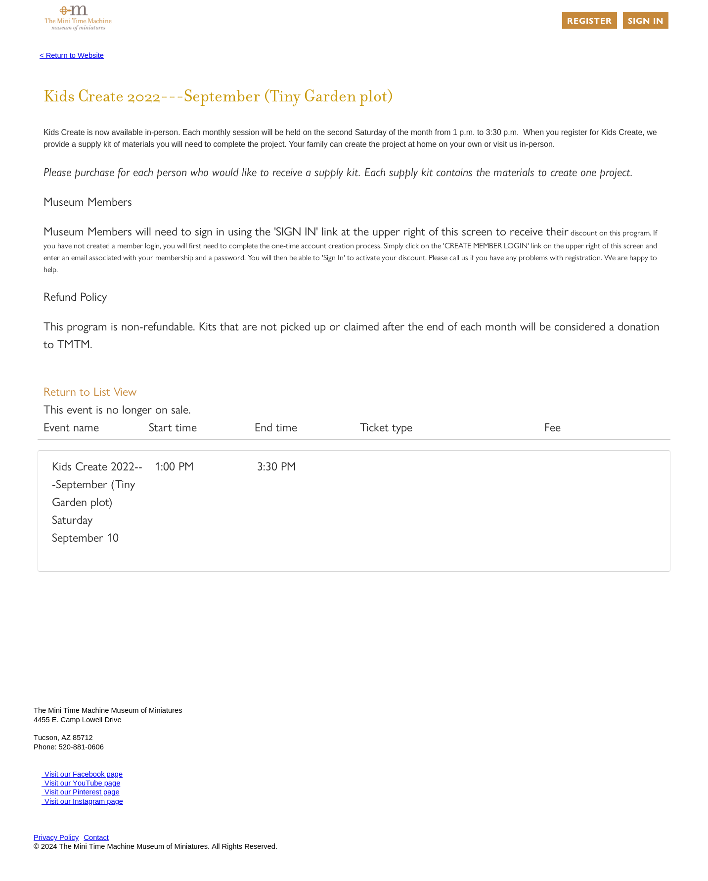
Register (589, 20)
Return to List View (90, 390)
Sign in (646, 20)
